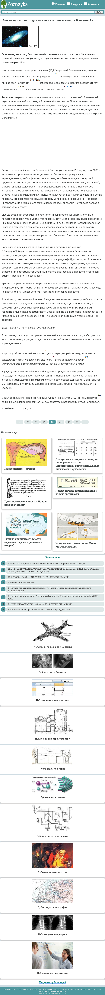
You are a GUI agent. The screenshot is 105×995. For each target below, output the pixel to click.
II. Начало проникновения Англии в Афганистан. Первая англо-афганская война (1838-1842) (53, 597)
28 (36, 422)
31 (60, 422)
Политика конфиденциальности (52, 991)
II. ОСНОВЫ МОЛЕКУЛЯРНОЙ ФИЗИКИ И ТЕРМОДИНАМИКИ (40, 604)
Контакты (93, 4)
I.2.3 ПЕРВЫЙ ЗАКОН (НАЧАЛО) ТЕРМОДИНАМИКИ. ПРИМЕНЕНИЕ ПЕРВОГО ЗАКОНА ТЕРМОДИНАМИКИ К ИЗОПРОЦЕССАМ (53, 570)
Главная (60, 4)
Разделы (76, 4)
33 (77, 422)
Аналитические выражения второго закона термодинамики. (40, 609)
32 (69, 422)
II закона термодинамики (21, 582)
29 (44, 422)
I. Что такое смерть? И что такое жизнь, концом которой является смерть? (47, 563)
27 (28, 422)
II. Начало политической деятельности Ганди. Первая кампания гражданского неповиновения (49, 589)
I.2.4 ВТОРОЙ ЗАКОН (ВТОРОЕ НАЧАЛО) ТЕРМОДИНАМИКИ (39, 577)
